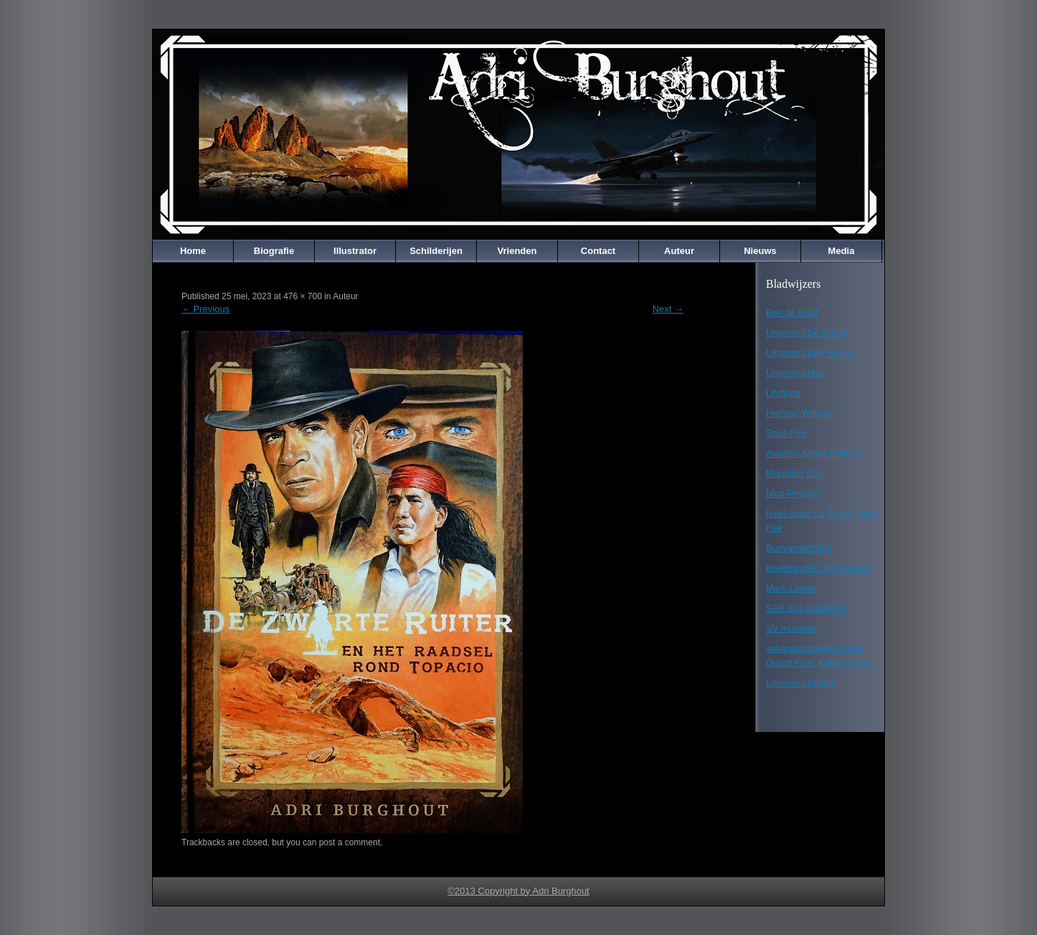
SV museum (791, 628)
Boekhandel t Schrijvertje (817, 568)
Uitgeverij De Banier (807, 332)
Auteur (679, 250)
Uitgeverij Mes (795, 372)
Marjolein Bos (794, 473)
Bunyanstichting (799, 547)
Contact (598, 250)
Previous (205, 309)
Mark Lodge (790, 588)
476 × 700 (302, 296)
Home (193, 250)
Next (668, 309)
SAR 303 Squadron (806, 608)
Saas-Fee (786, 433)
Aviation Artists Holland (813, 453)
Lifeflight (783, 392)
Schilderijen (436, 250)
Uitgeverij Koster (800, 682)
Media (841, 250)
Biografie (274, 250)
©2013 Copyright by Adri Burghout (518, 890)
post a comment (349, 842)
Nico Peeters (792, 493)
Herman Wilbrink (800, 413)
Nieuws (760, 250)
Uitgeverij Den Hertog (810, 352)
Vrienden (517, 250)
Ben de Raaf (792, 312)
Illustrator (355, 250)
